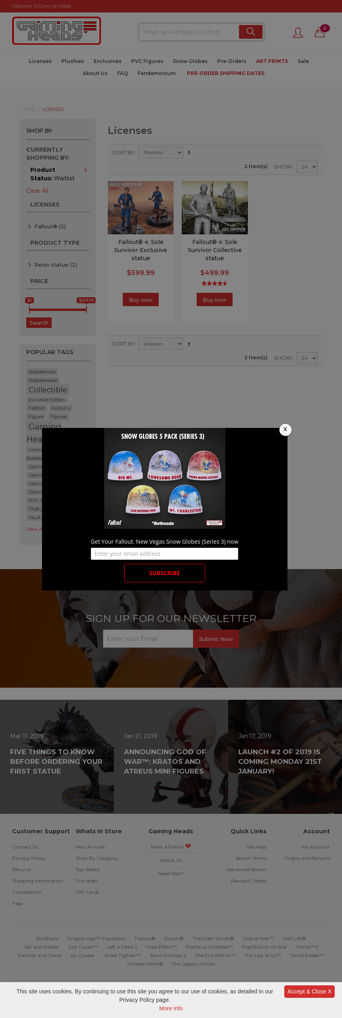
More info (171, 1008)
